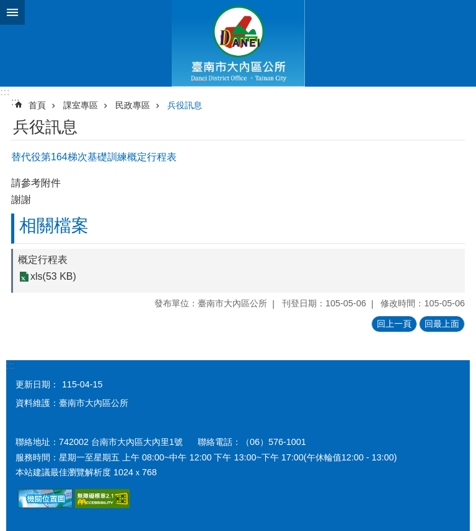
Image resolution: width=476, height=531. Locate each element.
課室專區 (80, 105)
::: (5, 92)
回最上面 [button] (442, 324)
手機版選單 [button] (12, 12)
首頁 (37, 105)
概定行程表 (43, 259)
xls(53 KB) (53, 277)
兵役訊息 (184, 105)
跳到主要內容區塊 (6, 6)
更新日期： (37, 384)
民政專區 (132, 105)
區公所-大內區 (238, 43)
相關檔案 (54, 225)
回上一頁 (394, 324)
